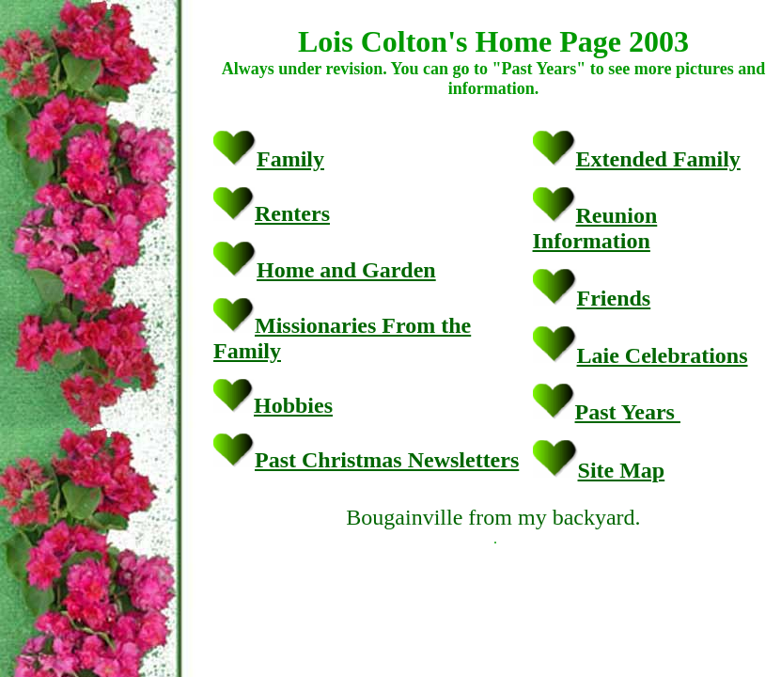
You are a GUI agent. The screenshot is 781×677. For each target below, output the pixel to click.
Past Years (627, 412)
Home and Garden (346, 270)
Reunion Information (595, 228)
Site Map (621, 470)
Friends (614, 298)
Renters (292, 213)
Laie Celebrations (662, 355)
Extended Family (658, 159)
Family (290, 159)
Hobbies (293, 405)
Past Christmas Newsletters (387, 460)
